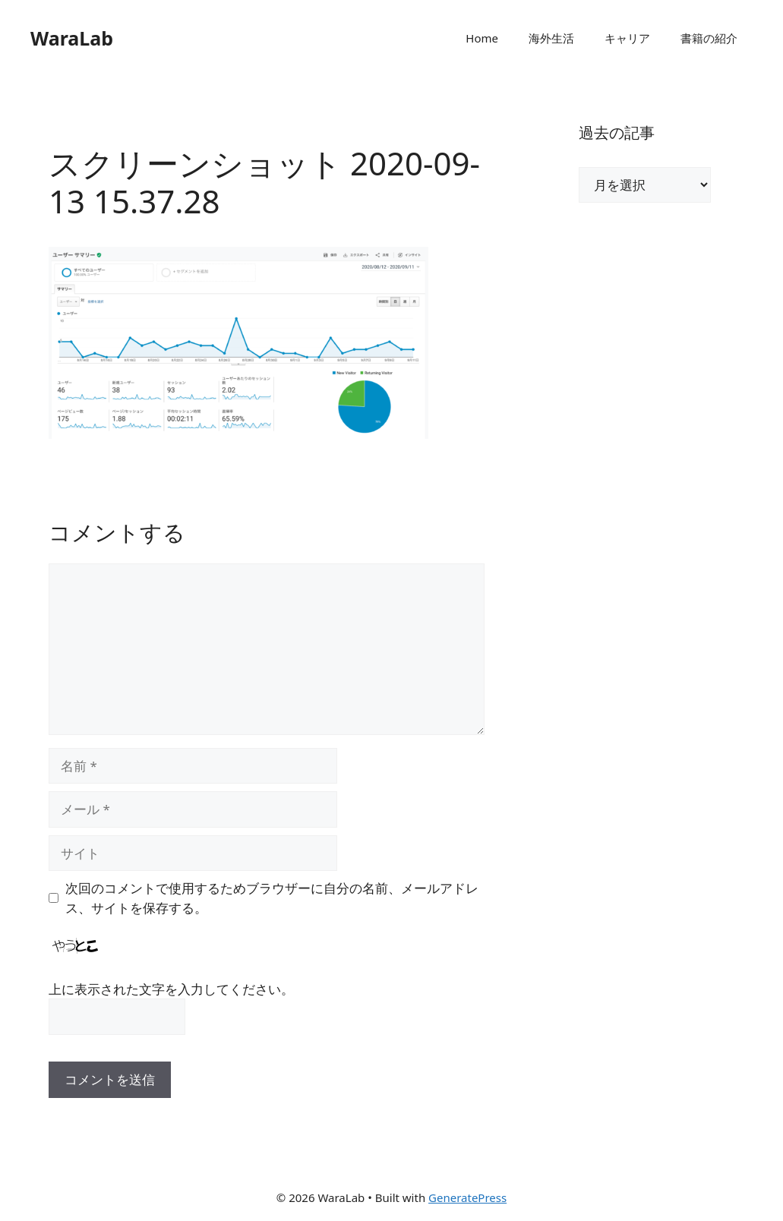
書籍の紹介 (708, 38)
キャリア (627, 38)
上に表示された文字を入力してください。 (171, 989)
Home (482, 38)
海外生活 (551, 38)
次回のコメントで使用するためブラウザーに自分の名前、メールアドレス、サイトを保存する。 (271, 898)
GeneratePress (467, 1197)
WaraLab (71, 38)
